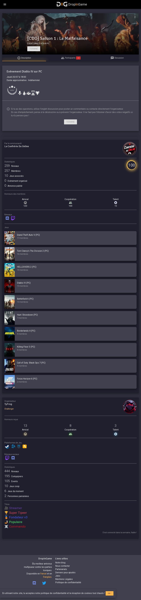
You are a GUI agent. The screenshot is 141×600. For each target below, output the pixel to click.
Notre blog (60, 562)
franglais (47, 577)
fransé (43, 573)
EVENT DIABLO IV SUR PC (38, 43)
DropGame (72, 4)
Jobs (57, 576)
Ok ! (109, 593)
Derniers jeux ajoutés (65, 572)
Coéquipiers (13, 476)
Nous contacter (62, 566)
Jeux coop (11, 486)
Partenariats (61, 569)
